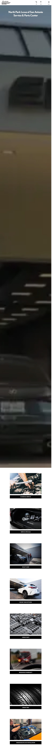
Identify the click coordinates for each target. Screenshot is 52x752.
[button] (36, 3)
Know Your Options (25, 602)
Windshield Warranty (25, 672)
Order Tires (25, 707)
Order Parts (25, 637)
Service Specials (26, 532)
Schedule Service (25, 496)
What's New (25, 567)
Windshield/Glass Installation (25, 742)
